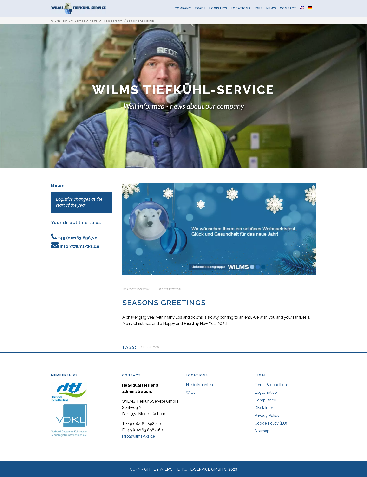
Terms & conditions (272, 384)
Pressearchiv (112, 20)
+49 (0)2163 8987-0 (77, 237)
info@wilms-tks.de (79, 246)
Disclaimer (264, 408)
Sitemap (262, 431)
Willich (192, 392)
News (94, 20)
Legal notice (266, 392)
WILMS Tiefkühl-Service (68, 20)
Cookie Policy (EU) (271, 423)
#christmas (150, 347)
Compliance (265, 400)
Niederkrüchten (199, 384)
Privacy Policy (267, 415)
